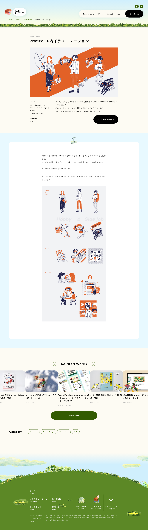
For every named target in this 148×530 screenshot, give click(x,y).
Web (75, 432)
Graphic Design (48, 432)
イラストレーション (39, 500)
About (110, 14)
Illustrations (88, 14)
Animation (33, 432)
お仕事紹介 (57, 500)
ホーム (33, 492)
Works (100, 14)
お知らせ (56, 508)
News (119, 14)
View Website (106, 119)
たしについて (36, 508)
